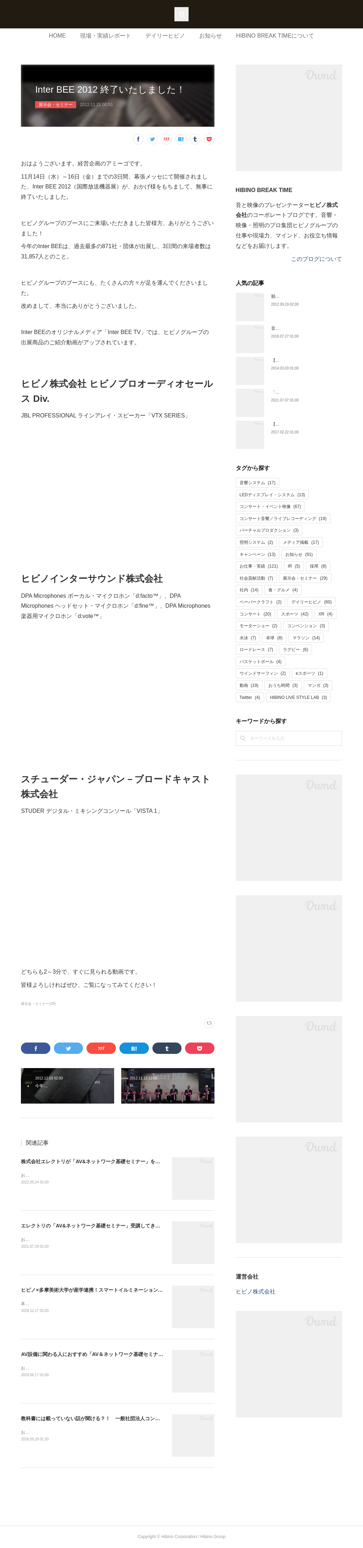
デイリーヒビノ (165, 36)
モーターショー (259, 625)
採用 (318, 566)
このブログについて (316, 259)
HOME (57, 36)
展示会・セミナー (56, 104)
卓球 (274, 637)
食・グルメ (283, 589)
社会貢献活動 (256, 578)
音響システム (257, 482)
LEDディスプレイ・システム (272, 494)
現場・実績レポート (105, 36)
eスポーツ (309, 673)
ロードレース (256, 649)
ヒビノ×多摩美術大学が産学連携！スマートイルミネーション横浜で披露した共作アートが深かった (131, 1290)
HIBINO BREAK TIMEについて (275, 36)
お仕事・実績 (259, 566)
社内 (249, 589)
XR (325, 614)
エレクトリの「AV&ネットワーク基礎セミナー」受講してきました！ (98, 1226)
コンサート (255, 614)
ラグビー (295, 649)
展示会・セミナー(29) (38, 1004)
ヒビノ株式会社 (255, 1292)
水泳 (248, 637)
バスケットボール (261, 661)
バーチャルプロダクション (269, 530)
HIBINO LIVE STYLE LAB (298, 697)
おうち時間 (283, 685)
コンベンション (306, 625)
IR (294, 566)
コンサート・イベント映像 (270, 506)
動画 (249, 685)
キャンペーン (257, 554)
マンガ (318, 685)
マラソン (306, 637)
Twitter (250, 697)
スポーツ (294, 614)
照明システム (256, 542)
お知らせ (210, 36)
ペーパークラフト (261, 602)
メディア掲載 (301, 542)
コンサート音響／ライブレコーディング (283, 518)
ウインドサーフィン (263, 673)
